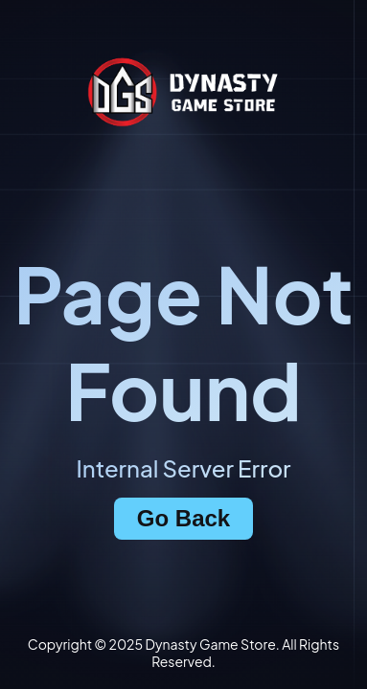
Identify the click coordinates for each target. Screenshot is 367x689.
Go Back (183, 518)
